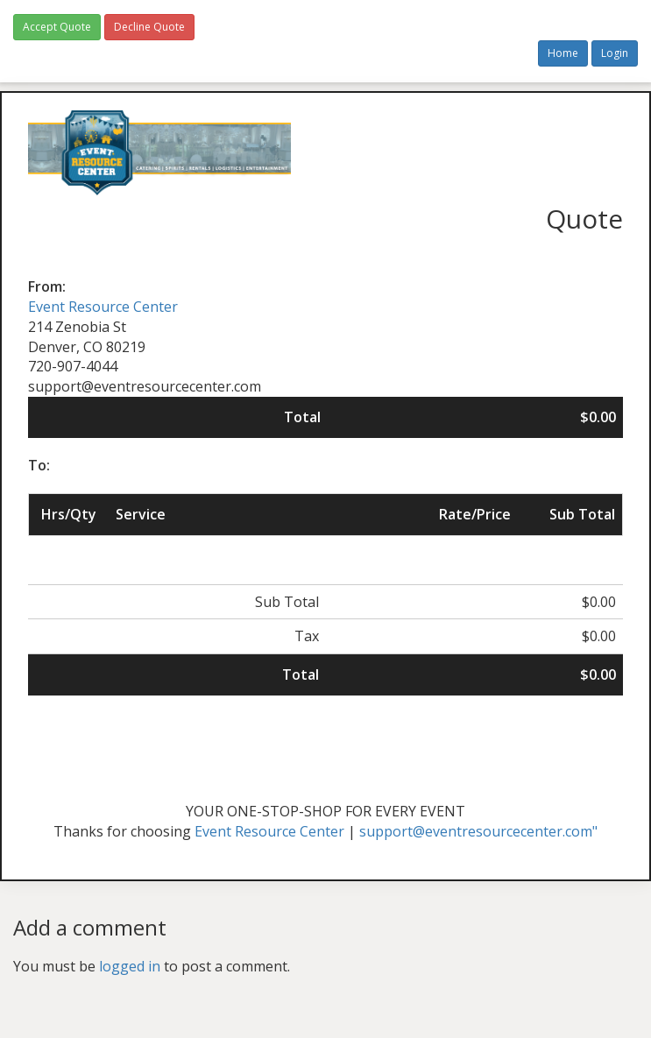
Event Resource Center (103, 306)
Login (614, 53)
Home (563, 53)
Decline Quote (149, 26)
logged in (129, 966)
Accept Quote (57, 26)
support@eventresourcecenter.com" (478, 831)
